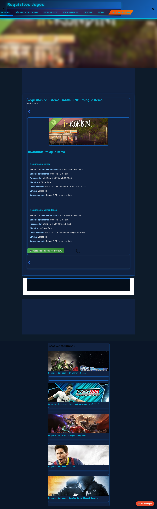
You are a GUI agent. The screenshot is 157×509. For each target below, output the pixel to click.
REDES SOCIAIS (50, 12)
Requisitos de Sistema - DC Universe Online (67, 373)
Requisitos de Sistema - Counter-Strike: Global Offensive (73, 498)
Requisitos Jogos (25, 4)
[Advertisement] (78, 86)
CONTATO (88, 12)
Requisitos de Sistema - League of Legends (67, 435)
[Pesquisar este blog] (141, 9)
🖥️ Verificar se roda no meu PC (45, 250)
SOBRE (101, 12)
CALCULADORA (121, 12)
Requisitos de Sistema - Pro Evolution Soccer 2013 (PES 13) (73, 404)
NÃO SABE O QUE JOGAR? (27, 12)
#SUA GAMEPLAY (70, 12)
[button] (28, 111)
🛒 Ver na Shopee (145, 504)
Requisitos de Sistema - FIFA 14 (61, 467)
